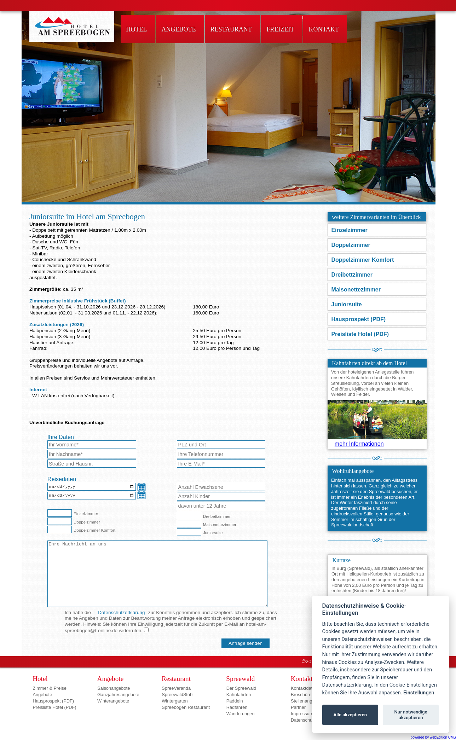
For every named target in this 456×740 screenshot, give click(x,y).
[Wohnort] (221, 444)
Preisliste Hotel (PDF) (360, 334)
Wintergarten (174, 701)
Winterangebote (113, 701)
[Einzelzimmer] (59, 513)
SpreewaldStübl (178, 694)
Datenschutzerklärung (121, 612)
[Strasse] (91, 463)
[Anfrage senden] (245, 643)
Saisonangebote (113, 688)
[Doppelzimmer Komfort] (59, 529)
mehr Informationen (359, 444)
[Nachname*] (91, 454)
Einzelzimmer (349, 230)
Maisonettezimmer (356, 290)
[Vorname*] (91, 444)
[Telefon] (221, 454)
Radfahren (237, 707)
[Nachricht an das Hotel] (157, 573)
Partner (298, 707)
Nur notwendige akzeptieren (410, 714)
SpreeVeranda (176, 688)
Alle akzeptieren (350, 714)
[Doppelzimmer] (59, 521)
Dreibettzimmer (351, 275)
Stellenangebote (307, 701)
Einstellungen (418, 693)
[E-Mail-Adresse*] (221, 463)
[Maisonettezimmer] (189, 523)
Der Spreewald (241, 688)
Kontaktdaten (304, 688)
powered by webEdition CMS (433, 737)
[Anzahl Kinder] (221, 496)
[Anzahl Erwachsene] (221, 487)
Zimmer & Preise (50, 688)
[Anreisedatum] (91, 487)
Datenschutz (303, 720)
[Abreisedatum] (91, 496)
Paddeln (234, 701)
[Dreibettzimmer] (189, 515)
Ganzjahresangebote (118, 694)
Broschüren (302, 694)
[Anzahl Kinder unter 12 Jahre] (221, 506)
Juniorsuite (346, 304)
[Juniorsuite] (189, 532)
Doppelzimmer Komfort (362, 260)
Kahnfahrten (238, 694)
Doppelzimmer (350, 245)
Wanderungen (240, 713)
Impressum (302, 713)
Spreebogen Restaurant (186, 707)
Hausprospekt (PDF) (358, 319)
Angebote (42, 694)
